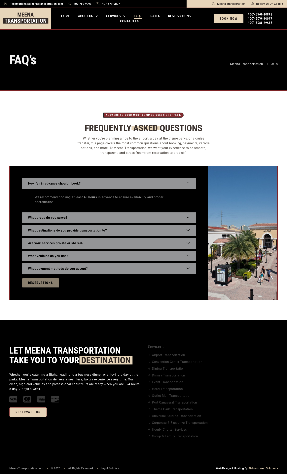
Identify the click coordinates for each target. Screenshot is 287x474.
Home (65, 16)
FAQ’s (138, 16)
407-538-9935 (260, 23)
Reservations (179, 16)
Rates (155, 16)
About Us (88, 16)
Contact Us (129, 21)
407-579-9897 (260, 19)
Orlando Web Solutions (263, 468)
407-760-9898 (260, 14)
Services (116, 16)
